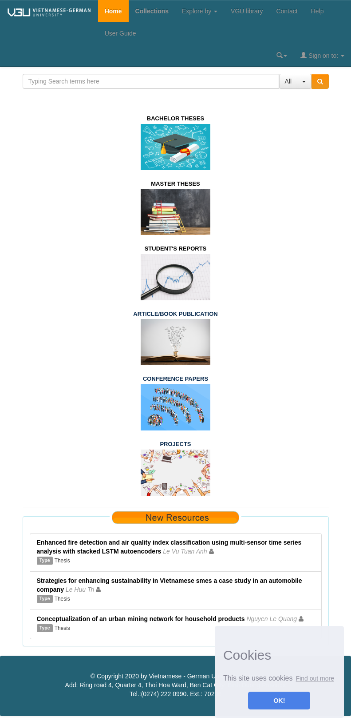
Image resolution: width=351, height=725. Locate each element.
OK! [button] (279, 700)
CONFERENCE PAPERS (175, 378)
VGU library (247, 11)
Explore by (199, 11)
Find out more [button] (315, 678)
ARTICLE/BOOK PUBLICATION (175, 314)
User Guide (120, 33)
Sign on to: (322, 55)
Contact (286, 11)
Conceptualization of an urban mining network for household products (141, 618)
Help (317, 11)
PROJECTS (175, 444)
